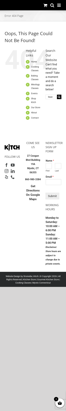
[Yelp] (6, 177)
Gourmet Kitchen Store (48, 279)
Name (50, 160)
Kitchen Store (29, 279)
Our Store (35, 107)
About (34, 112)
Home (34, 61)
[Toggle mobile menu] (59, 5)
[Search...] (51, 97)
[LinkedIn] (13, 171)
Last (57, 171)
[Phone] (13, 177)
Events (34, 93)
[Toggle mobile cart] (45, 5)
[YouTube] (13, 165)
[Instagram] (6, 171)
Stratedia (27, 276)
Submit (52, 196)
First (48, 171)
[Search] (59, 97)
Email (50, 176)
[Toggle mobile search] (52, 5)
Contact (35, 118)
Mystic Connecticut (41, 283)
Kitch (36, 276)
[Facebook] (6, 165)
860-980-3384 (33, 179)
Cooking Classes (23, 283)
